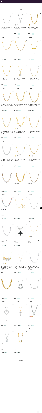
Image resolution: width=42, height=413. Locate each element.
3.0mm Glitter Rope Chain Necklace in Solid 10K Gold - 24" (20, 160)
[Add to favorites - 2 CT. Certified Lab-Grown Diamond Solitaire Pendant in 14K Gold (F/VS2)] (26, 251)
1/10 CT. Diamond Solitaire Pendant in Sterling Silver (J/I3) (20, 28)
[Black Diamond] (5, 209)
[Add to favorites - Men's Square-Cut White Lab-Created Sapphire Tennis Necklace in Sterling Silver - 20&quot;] (40, 251)
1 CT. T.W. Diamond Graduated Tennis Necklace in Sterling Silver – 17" (7, 240)
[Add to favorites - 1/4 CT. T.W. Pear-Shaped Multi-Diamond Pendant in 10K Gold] (26, 65)
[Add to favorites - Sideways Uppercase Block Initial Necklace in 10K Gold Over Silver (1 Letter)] (40, 224)
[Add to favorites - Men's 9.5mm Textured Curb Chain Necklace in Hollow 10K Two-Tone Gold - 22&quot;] (13, 172)
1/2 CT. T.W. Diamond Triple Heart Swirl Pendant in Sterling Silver (7, 320)
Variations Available (3, 102)
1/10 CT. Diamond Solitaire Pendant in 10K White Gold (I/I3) (34, 320)
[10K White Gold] (31, 25)
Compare (3, 37)
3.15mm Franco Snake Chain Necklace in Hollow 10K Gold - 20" (7, 79)
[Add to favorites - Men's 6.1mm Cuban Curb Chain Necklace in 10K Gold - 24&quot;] (40, 13)
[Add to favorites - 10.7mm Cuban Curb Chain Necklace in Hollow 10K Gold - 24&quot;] (26, 91)
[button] (40, 1)
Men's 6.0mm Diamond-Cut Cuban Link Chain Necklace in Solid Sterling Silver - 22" (7, 160)
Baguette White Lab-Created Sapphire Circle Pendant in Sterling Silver (20, 292)
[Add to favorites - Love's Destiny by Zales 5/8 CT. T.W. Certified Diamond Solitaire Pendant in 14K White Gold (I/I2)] (13, 331)
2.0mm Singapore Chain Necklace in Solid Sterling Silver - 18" (6, 28)
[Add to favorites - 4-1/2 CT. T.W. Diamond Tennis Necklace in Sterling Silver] (40, 197)
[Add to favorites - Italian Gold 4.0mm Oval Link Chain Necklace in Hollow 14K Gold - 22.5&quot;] (13, 40)
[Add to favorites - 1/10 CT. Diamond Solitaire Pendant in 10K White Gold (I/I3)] (40, 304)
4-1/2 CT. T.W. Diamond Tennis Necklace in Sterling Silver (34, 213)
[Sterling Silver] (31, 236)
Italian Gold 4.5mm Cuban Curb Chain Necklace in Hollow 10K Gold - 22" (20, 54)
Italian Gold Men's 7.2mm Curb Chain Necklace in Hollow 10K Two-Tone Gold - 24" (7, 105)
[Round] (15, 25)
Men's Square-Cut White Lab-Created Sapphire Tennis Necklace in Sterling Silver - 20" (34, 267)
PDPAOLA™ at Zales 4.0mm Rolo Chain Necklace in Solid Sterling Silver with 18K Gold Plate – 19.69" (20, 347)
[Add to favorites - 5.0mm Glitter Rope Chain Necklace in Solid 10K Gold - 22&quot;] (40, 144)
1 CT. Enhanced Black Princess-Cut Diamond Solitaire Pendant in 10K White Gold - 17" (20, 240)
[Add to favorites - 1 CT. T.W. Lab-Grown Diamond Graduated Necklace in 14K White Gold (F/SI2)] (40, 279)
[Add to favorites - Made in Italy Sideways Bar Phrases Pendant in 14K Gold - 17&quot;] (40, 40)
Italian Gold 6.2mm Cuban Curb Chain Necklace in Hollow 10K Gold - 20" (34, 105)
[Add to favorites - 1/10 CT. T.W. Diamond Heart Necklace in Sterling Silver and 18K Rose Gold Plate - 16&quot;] (13, 197)
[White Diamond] (2, 209)
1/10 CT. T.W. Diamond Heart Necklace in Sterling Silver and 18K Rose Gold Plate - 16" (7, 213)
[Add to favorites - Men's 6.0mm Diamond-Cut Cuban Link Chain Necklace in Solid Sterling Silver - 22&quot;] (13, 144)
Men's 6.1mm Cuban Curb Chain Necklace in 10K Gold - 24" (33, 28)
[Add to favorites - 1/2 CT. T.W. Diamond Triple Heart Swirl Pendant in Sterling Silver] (13, 304)
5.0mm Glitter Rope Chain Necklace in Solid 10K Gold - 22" (34, 160)
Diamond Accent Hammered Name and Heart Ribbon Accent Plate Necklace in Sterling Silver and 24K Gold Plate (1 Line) (7, 267)
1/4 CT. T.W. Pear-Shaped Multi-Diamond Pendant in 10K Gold (20, 79)
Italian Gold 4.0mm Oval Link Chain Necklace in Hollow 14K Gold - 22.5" (6, 54)
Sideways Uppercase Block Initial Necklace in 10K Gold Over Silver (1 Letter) (33, 240)
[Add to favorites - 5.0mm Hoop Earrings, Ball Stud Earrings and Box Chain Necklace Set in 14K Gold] (26, 197)
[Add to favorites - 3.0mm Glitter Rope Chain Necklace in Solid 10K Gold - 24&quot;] (26, 144)
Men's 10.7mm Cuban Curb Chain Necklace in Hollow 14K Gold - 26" (6, 292)
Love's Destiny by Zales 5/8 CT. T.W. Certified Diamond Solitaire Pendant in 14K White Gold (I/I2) (7, 347)
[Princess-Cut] (17, 25)
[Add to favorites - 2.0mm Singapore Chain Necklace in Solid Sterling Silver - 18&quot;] (13, 13)
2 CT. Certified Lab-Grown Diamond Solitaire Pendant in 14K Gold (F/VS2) (20, 267)
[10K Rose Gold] (31, 316)
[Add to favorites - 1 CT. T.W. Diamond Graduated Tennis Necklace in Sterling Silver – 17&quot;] (13, 224)
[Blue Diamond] (3, 209)
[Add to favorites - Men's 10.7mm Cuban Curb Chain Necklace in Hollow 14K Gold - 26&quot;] (13, 279)
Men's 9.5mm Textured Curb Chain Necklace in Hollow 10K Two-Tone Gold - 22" (7, 185)
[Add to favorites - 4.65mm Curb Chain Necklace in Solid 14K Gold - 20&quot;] (40, 117)
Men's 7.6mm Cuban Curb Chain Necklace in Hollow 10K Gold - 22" (19, 185)
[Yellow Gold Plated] (29, 236)
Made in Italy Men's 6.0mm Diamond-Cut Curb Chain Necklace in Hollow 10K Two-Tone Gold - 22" (7, 132)
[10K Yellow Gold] (29, 25)
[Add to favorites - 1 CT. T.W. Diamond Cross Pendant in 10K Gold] (26, 304)
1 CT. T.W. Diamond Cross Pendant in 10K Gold (20, 320)
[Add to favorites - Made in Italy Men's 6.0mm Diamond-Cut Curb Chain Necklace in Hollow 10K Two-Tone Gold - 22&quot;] (13, 117)
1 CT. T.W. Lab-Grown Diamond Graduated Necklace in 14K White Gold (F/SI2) (34, 292)
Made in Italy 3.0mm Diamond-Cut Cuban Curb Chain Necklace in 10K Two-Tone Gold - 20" (34, 185)
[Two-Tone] (2, 263)
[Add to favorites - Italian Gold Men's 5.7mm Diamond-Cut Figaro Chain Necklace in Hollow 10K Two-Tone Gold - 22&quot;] (40, 65)
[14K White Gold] (19, 156)
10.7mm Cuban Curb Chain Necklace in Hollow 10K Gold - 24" (20, 105)
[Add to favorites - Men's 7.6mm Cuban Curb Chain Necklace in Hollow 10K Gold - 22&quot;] (26, 172)
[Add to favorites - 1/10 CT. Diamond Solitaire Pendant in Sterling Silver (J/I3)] (26, 13)
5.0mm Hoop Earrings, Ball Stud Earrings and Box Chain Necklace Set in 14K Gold (20, 213)
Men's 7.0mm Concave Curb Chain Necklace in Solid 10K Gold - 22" (19, 132)
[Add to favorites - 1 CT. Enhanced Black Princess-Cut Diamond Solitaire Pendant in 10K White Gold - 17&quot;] (26, 224)
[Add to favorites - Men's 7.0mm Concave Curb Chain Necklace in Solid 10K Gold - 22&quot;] (26, 117)
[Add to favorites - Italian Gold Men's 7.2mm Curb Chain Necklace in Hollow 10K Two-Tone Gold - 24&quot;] (13, 91)
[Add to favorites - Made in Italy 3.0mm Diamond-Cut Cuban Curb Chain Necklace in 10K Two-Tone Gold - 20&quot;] (40, 172)
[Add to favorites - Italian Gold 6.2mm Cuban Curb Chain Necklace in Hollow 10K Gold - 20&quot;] (40, 91)
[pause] (1, 1)
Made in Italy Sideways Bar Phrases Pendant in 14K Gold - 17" (33, 54)
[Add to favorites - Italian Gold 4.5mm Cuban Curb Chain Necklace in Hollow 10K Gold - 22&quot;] (26, 40)
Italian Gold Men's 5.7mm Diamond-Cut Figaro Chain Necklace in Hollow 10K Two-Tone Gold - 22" (34, 79)
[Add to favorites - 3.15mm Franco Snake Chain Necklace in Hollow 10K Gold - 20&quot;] (13, 65)
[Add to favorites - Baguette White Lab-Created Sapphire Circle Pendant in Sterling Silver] (26, 279)
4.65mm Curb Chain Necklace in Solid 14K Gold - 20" (34, 132)
